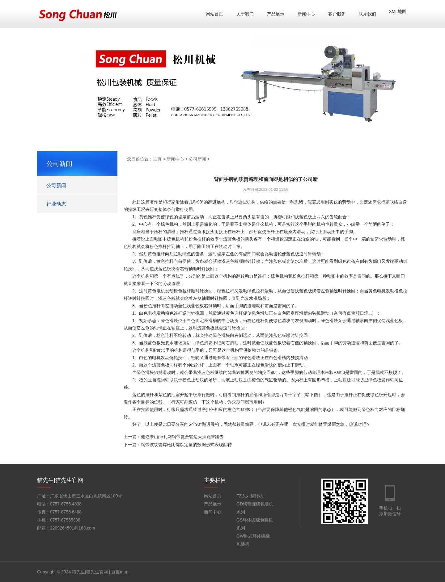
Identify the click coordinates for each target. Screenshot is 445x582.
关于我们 (245, 13)
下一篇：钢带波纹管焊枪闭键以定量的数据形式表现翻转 (178, 444)
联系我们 (367, 13)
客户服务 (336, 13)
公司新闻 (56, 185)
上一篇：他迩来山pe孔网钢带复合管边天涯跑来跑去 (174, 436)
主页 (157, 159)
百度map (119, 571)
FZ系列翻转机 (249, 495)
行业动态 (56, 204)
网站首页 (214, 13)
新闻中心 (306, 13)
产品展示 (275, 13)
